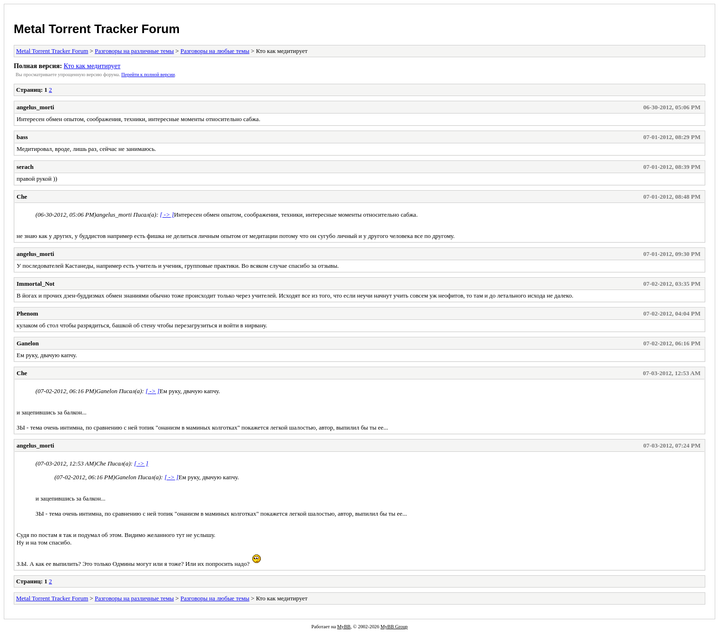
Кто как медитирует (91, 66)
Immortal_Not (35, 283)
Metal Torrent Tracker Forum (97, 29)
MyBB (343, 626)
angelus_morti (35, 107)
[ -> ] (167, 214)
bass (22, 137)
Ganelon (28, 343)
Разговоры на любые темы (214, 50)
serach (25, 166)
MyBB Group (394, 626)
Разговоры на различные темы (134, 50)
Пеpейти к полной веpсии (148, 74)
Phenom (27, 313)
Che (22, 196)
